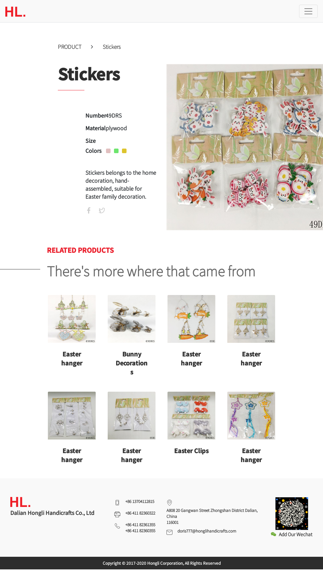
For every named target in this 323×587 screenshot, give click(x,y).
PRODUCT (70, 46)
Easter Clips (191, 450)
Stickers (112, 46)
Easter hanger (71, 358)
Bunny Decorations (132, 362)
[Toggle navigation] (308, 11)
